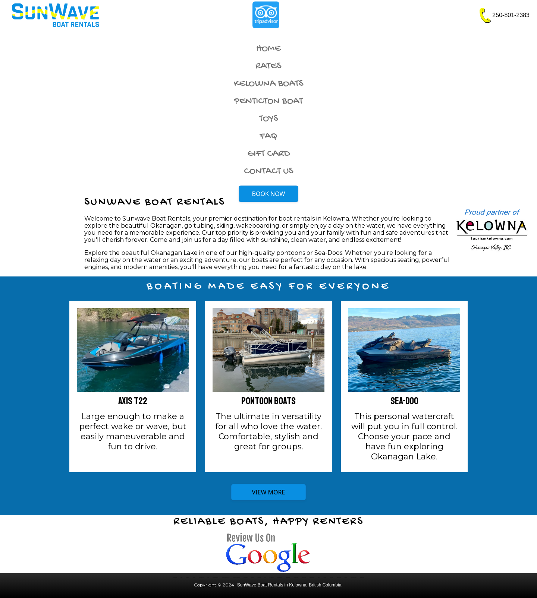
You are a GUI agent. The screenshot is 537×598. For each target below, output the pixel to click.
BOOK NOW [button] (268, 194)
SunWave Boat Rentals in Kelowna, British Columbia (289, 585)
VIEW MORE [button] (268, 492)
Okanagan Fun (346, 577)
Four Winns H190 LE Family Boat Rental (236, 577)
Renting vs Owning (331, 577)
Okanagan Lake (252, 577)
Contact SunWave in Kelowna (201, 577)
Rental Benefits (325, 577)
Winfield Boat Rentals (304, 577)
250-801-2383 (511, 15)
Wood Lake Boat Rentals (272, 577)
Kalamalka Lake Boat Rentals (312, 577)
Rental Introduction (259, 577)
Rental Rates (194, 577)
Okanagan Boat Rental (362, 577)
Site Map (208, 577)
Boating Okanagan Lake (339, 577)
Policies (265, 577)
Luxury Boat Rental (187, 577)
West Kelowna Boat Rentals (296, 577)
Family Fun (319, 577)
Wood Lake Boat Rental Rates (279, 577)
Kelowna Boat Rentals (175, 577)
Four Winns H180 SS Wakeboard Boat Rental (225, 577)
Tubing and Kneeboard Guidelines (353, 577)
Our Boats (181, 577)
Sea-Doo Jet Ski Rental (245, 577)
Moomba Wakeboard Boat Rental (215, 577)
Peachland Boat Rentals (288, 577)
